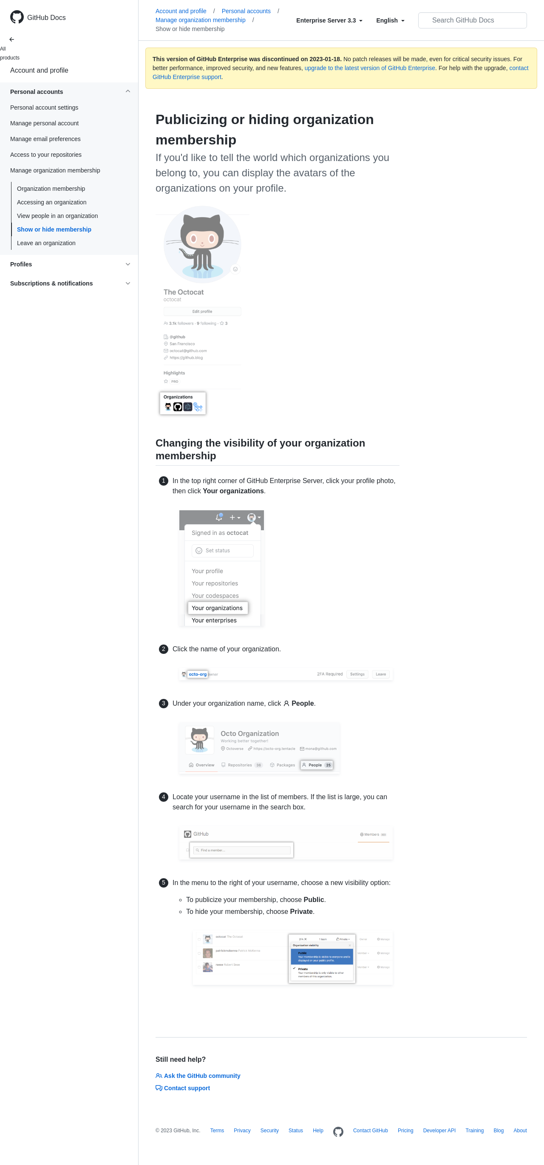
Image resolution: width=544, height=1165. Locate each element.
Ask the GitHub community (198, 1075)
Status (296, 1131)
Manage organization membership (205, 20)
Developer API (439, 1131)
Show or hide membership (54, 229)
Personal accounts (250, 11)
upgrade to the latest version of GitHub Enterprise (370, 68)
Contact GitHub (370, 1131)
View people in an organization (57, 215)
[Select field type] (329, 20)
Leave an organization (46, 243)
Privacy (242, 1131)
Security (270, 1131)
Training (474, 1131)
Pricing (406, 1131)
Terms (217, 1131)
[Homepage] (338, 1132)
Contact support (183, 1088)
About (520, 1131)
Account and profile (39, 70)
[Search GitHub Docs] (472, 20)
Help (318, 1131)
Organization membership (51, 188)
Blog (498, 1131)
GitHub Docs (46, 17)
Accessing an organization (51, 202)
